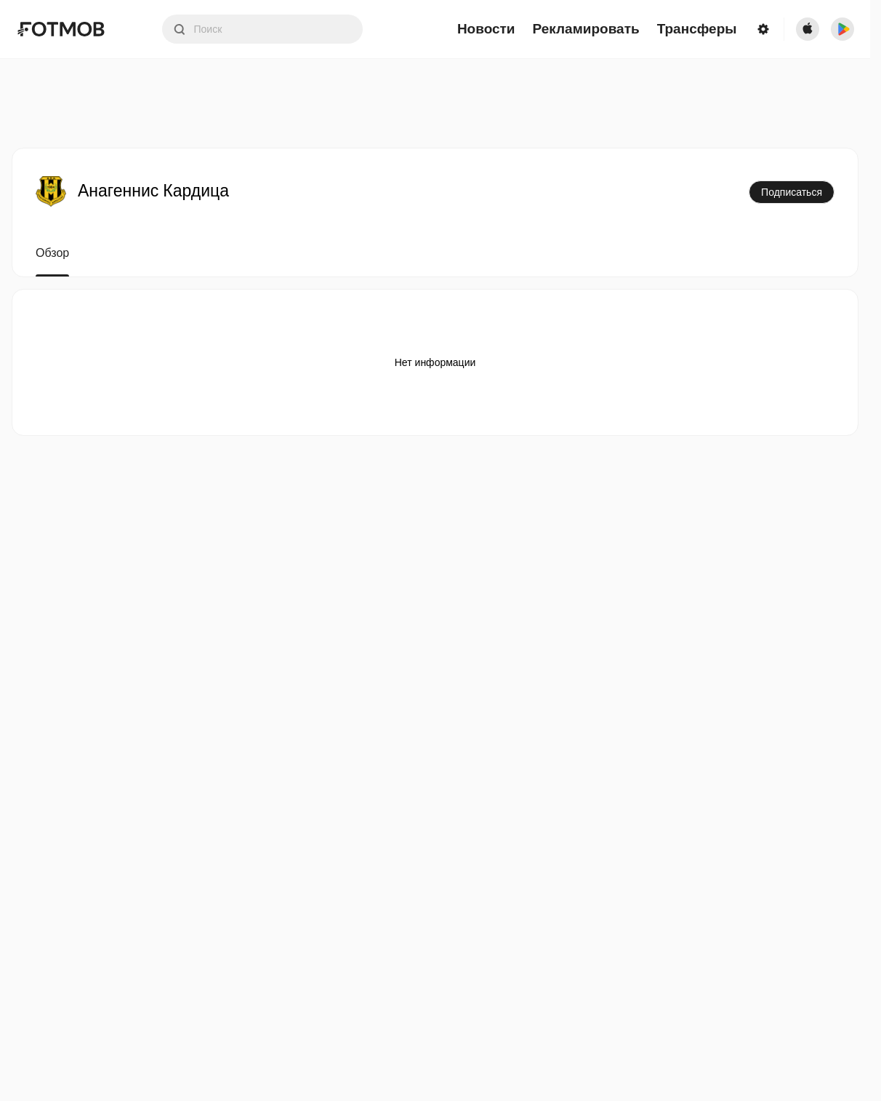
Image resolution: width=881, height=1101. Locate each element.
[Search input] (262, 29)
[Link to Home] (71, 29)
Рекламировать (586, 29)
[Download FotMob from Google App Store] (842, 29)
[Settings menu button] (763, 29)
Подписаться (791, 192)
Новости (486, 29)
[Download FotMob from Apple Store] (807, 29)
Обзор (52, 253)
